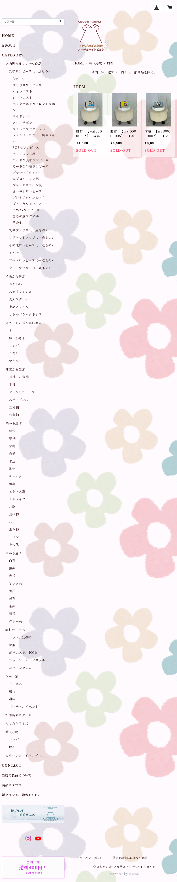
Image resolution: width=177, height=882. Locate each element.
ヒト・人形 (17, 492)
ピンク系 (15, 584)
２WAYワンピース (26, 210)
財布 (12, 747)
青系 (12, 591)
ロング (14, 346)
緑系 (12, 614)
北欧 (12, 507)
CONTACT (11, 766)
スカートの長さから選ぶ (23, 323)
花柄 (12, 439)
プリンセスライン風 (27, 185)
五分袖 (14, 407)
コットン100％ (20, 638)
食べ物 (14, 514)
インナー (15, 253)
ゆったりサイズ (16, 724)
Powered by (124, 874)
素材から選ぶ (15, 630)
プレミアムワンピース (29, 198)
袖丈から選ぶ (15, 369)
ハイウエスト (22, 91)
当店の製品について (17, 775)
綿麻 (12, 645)
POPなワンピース (26, 148)
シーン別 (12, 676)
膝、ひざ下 (17, 338)
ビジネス (15, 684)
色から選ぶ (13, 553)
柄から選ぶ (13, 423)
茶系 (12, 606)
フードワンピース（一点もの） (32, 261)
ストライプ (17, 499)
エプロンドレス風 (26, 179)
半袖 (12, 385)
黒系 (12, 568)
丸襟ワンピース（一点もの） (30, 71)
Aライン (19, 79)
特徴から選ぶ (15, 277)
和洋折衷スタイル (18, 715)
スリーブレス (18, 400)
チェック (15, 476)
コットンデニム (20, 668)
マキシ (14, 361)
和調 (12, 484)
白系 (12, 561)
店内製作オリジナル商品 (23, 64)
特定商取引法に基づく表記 (130, 857)
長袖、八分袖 (19, 377)
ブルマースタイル (25, 173)
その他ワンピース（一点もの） (32, 245)
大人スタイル (19, 299)
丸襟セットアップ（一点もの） (32, 238)
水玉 (12, 461)
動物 (12, 469)
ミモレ (14, 353)
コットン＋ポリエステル (27, 660)
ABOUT (9, 45)
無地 (12, 431)
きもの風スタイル (26, 216)
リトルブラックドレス (29, 129)
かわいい (15, 284)
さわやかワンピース (27, 191)
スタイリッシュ (20, 292)
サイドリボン (22, 116)
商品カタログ (12, 785)
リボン (14, 537)
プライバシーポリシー (91, 857)
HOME (79, 63)
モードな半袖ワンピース (31, 166)
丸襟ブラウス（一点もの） (29, 230)
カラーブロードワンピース (25, 756)
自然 (12, 454)
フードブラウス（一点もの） (30, 268)
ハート (14, 522)
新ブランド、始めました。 (21, 795)
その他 (17, 223)
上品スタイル (19, 307)
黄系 (12, 599)
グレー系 (15, 621)
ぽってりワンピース (27, 204)
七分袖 (14, 415)
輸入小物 (95, 63)
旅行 (12, 691)
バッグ (14, 740)
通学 (12, 699)
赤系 (12, 576)
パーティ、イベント (23, 707)
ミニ (12, 331)
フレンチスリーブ (22, 392)
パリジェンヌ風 (24, 154)
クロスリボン (22, 123)
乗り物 (14, 530)
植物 (12, 446)
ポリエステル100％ (23, 653)
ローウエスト (22, 98)
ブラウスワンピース (27, 85)
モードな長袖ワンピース (31, 160)
